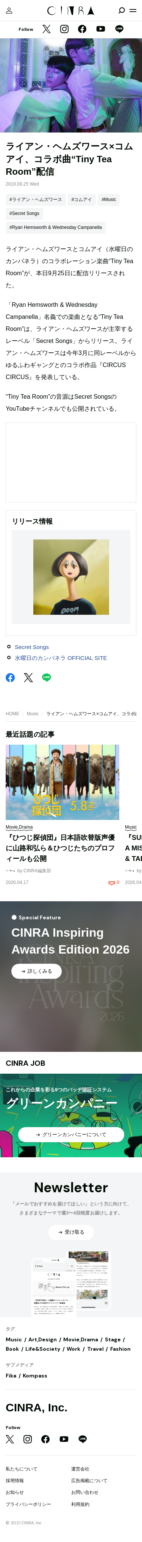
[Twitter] (46, 30)
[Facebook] (82, 30)
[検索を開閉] (121, 10)
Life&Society (42, 1349)
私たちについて (21, 1469)
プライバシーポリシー (28, 1504)
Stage (113, 1339)
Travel (95, 1349)
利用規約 (80, 1504)
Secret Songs (32, 647)
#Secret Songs (24, 213)
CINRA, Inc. (36, 1407)
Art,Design (42, 1339)
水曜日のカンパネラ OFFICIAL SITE (61, 658)
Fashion (120, 1349)
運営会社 (80, 1469)
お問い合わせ (84, 1492)
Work (73, 1349)
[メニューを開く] (133, 10)
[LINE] (119, 30)
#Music (108, 199)
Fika (11, 1375)
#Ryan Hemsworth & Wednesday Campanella (55, 227)
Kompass (35, 1375)
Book (12, 1349)
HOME (12, 713)
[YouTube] (101, 29)
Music (33, 713)
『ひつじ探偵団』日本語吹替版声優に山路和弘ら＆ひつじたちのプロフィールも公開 (60, 848)
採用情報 (15, 1480)
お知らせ (15, 1492)
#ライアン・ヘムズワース (35, 199)
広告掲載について (89, 1480)
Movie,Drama (80, 1339)
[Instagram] (64, 30)
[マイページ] (9, 10)
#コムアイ (82, 199)
